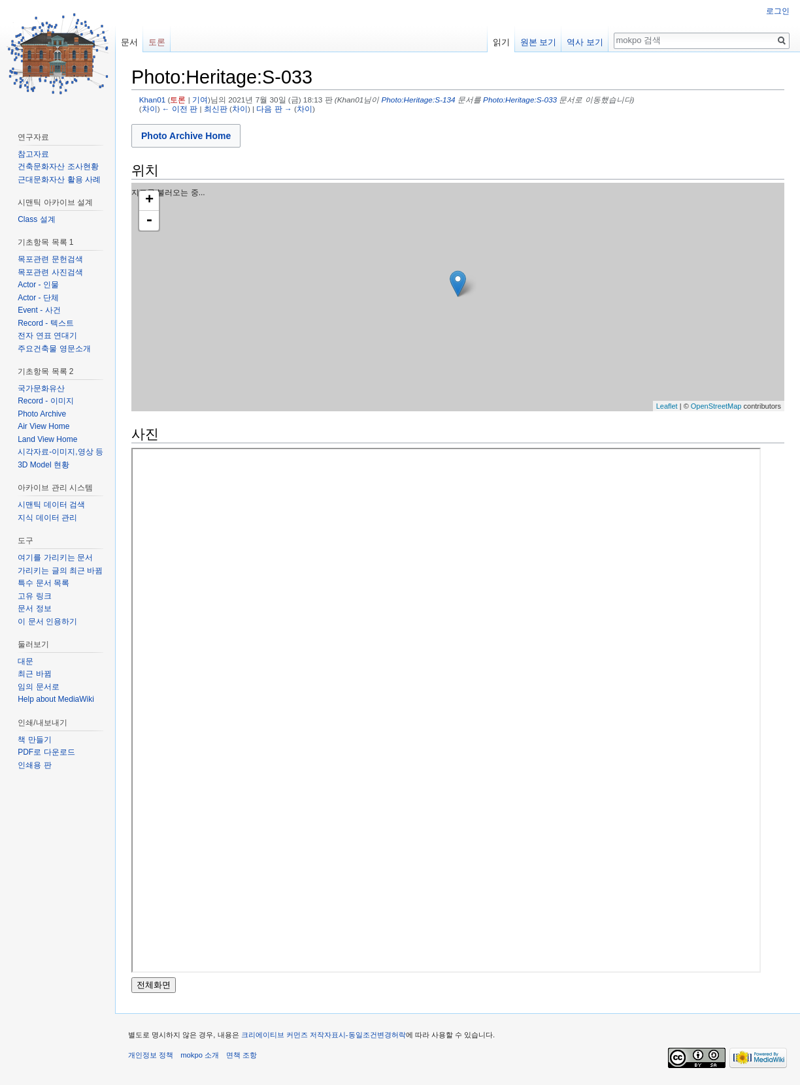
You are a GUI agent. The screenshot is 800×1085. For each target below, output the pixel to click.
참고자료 (33, 154)
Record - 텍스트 (45, 323)
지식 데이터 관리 (47, 517)
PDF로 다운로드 (46, 752)
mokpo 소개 (199, 1055)
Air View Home (43, 426)
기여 (200, 99)
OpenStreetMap (716, 406)
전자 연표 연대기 (47, 335)
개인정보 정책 (150, 1055)
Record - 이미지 (45, 400)
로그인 (778, 11)
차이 (150, 108)
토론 (178, 99)
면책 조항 (241, 1055)
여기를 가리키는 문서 (55, 557)
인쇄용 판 (34, 765)
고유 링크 (34, 596)
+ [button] (149, 200)
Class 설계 (36, 219)
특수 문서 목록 (43, 583)
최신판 (215, 108)
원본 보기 (538, 42)
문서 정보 (34, 608)
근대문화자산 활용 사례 (59, 179)
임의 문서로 (38, 686)
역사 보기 (585, 42)
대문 (25, 661)
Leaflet (667, 406)
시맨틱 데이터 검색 (51, 504)
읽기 (501, 42)
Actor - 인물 (38, 284)
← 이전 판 (179, 108)
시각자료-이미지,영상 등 (60, 451)
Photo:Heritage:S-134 (419, 99)
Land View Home (47, 439)
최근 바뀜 (34, 673)
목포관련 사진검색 (50, 272)
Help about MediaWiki (56, 699)
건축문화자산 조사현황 (58, 166)
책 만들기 (34, 739)
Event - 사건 (39, 310)
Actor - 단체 (38, 297)
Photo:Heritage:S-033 (520, 99)
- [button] (149, 220)
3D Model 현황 (43, 464)
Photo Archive (42, 413)
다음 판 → (274, 108)
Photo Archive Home (186, 136)
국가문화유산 (41, 388)
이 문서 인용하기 (47, 621)
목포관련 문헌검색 (50, 259)
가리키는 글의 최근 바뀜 (60, 570)
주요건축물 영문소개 (54, 348)
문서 (129, 42)
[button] (186, 135)
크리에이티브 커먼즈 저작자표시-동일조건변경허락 (323, 1035)
